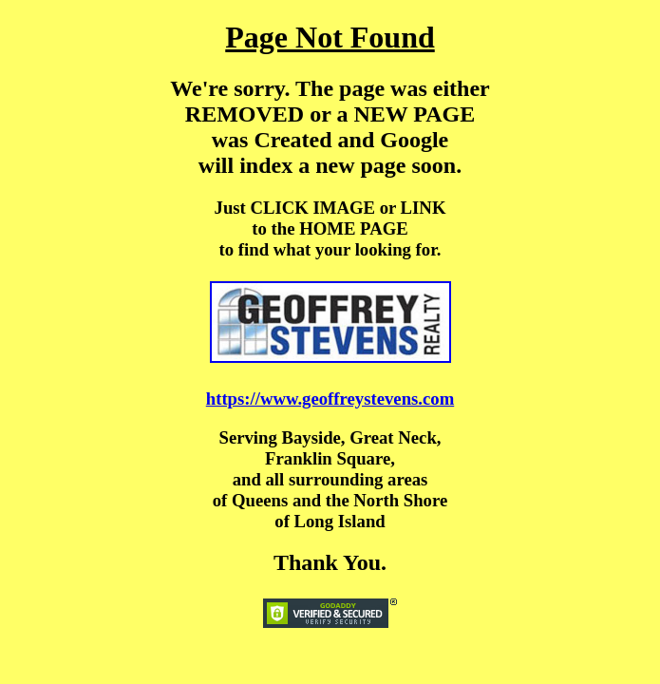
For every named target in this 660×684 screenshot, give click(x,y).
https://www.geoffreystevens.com (330, 398)
